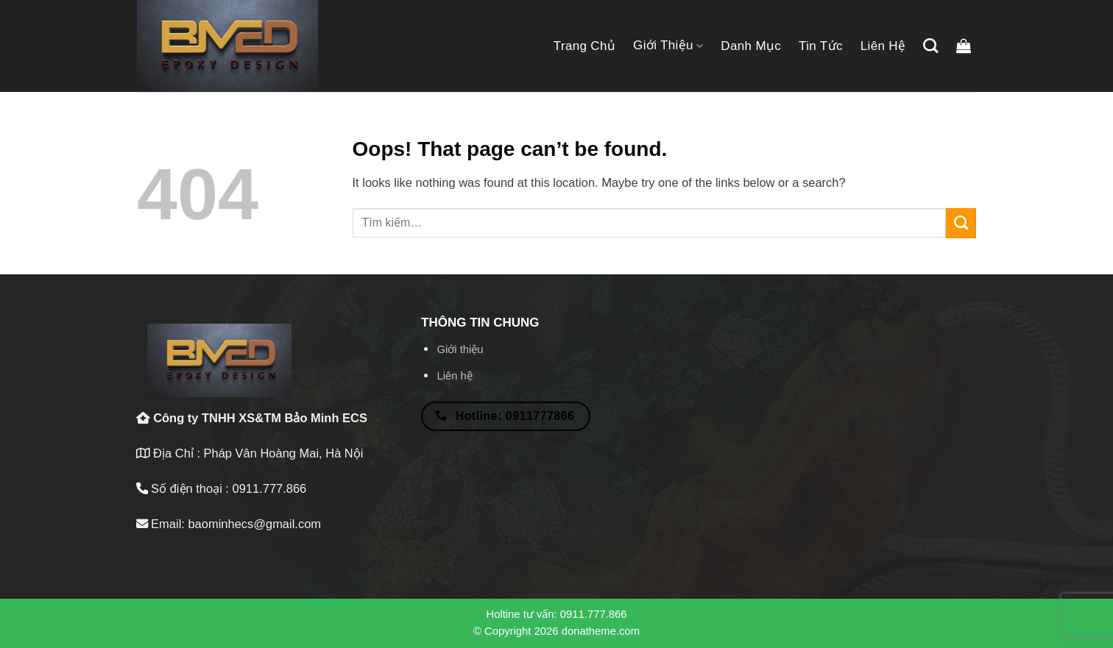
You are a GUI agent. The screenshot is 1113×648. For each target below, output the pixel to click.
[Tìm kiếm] (930, 45)
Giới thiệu (668, 45)
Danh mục (751, 46)
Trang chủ (584, 46)
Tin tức (821, 46)
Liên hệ (883, 46)
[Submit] (961, 223)
